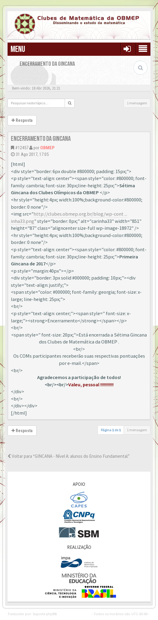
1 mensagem (137, 103)
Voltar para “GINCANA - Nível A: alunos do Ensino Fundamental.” (69, 456)
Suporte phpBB (45, 613)
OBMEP (47, 147)
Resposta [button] (22, 120)
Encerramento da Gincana (41, 139)
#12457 (21, 147)
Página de (111, 430)
